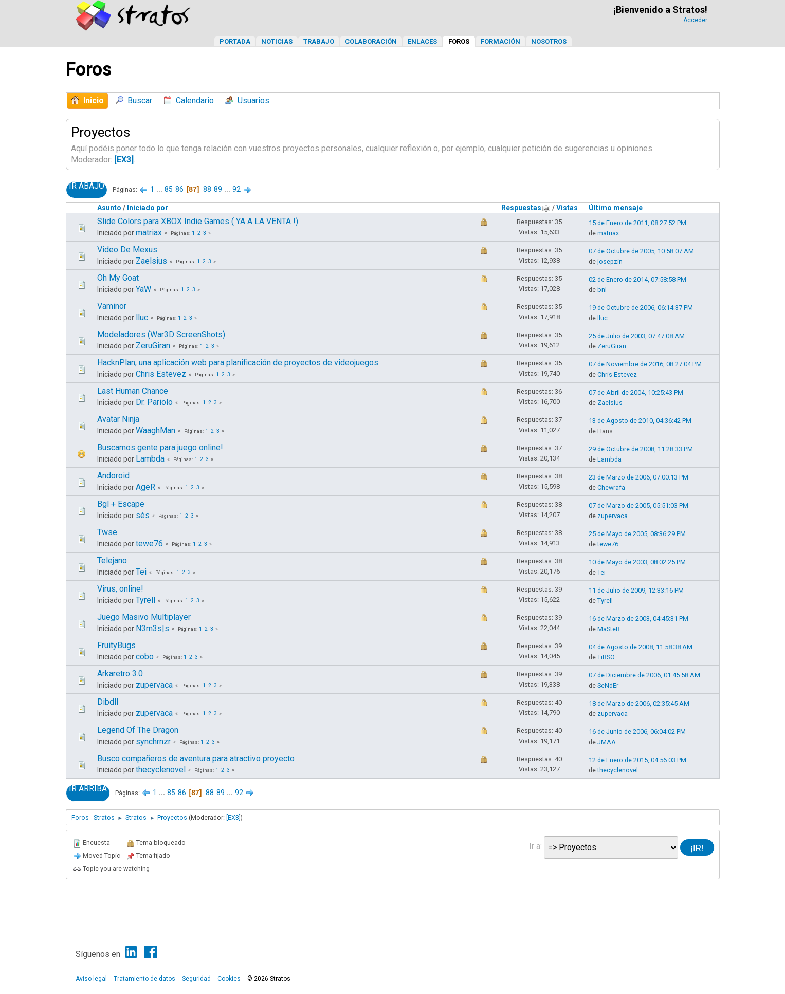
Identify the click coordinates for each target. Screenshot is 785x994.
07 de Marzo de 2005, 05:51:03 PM (638, 505)
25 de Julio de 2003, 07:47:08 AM (637, 336)
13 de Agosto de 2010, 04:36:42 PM (640, 421)
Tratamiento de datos (144, 978)
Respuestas (526, 208)
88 (207, 189)
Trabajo (318, 41)
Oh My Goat (118, 278)
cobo (145, 656)
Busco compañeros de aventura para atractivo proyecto (196, 758)
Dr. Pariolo (154, 402)
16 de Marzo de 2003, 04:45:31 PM (638, 618)
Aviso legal (91, 978)
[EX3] (124, 159)
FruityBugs (116, 645)
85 (169, 189)
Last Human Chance (132, 391)
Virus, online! (120, 589)
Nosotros (549, 41)
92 (236, 189)
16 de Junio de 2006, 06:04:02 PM (637, 731)
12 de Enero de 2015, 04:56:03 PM (637, 760)
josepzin (610, 261)
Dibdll (107, 702)
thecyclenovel (161, 770)
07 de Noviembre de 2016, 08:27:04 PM (645, 364)
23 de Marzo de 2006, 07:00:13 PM (638, 477)
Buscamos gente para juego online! (160, 447)
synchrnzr (153, 741)
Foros (458, 41)
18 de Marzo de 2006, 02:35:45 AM (639, 703)
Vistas (567, 208)
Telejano (112, 560)
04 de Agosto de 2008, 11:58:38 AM (640, 647)
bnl (602, 289)
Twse (107, 532)
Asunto (109, 208)
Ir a (534, 846)
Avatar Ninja (118, 419)
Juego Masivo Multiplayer (144, 617)
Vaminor (111, 306)
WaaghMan (155, 430)
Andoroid (113, 476)
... (160, 189)
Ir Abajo (86, 186)
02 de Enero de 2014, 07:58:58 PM (637, 279)
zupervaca (612, 516)
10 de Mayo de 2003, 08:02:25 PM (637, 562)
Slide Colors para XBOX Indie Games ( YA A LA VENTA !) (197, 221)
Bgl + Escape (120, 504)
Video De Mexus (127, 249)
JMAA (606, 742)
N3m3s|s (152, 628)
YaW (143, 289)
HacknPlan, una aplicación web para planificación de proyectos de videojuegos (237, 362)
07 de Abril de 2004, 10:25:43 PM (636, 392)
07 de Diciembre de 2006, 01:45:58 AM (644, 675)
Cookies (229, 978)
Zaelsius (151, 261)
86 (179, 189)
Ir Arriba (88, 789)
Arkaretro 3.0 (120, 673)
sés (143, 515)
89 (218, 189)
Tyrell (145, 600)
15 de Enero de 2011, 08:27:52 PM (637, 223)
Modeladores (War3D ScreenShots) (161, 334)
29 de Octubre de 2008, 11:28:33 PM (641, 449)
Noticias (277, 41)
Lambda (150, 459)
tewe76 (149, 543)
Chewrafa (611, 487)
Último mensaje (616, 208)
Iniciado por (147, 208)
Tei (141, 572)
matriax (149, 232)
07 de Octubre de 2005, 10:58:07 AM (641, 251)
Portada (235, 41)
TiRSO (606, 657)
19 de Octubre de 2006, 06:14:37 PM (641, 307)
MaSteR (608, 629)
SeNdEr (607, 685)
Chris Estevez (161, 374)
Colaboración (371, 41)
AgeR (145, 487)
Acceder (695, 20)
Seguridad (196, 978)
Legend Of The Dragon (137, 730)
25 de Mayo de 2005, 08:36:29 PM (637, 534)
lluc (142, 317)
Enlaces (422, 41)
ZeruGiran (153, 346)
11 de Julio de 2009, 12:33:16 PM (636, 590)
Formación (500, 41)
